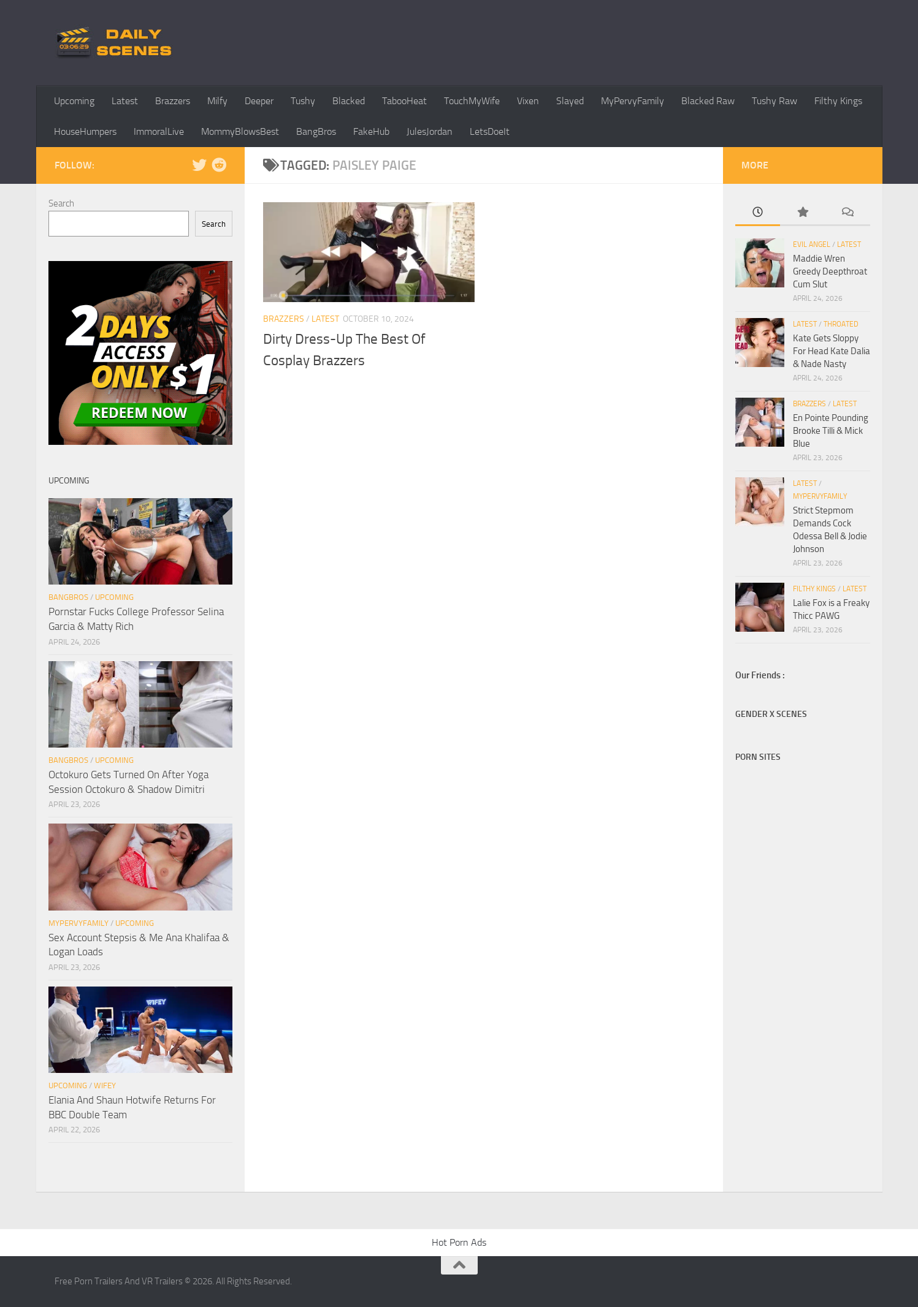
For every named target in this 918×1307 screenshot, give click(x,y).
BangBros (316, 131)
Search (61, 203)
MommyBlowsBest (240, 131)
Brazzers (172, 101)
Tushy (303, 101)
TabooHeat (404, 101)
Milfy (217, 101)
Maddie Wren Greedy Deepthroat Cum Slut (830, 271)
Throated (841, 324)
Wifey (105, 1085)
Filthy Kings (838, 101)
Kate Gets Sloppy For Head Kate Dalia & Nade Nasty (831, 351)
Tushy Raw (774, 101)
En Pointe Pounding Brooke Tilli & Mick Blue (830, 430)
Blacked (348, 101)
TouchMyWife (472, 101)
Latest (125, 101)
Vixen (528, 101)
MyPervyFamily (632, 101)
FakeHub (371, 131)
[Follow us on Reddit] (219, 164)
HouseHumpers (85, 131)
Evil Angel (811, 244)
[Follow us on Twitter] (199, 164)
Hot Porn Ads (459, 1242)
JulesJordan (430, 131)
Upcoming (74, 101)
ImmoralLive (159, 131)
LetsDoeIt (490, 131)
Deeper (259, 101)
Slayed (570, 101)
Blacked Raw (708, 101)
